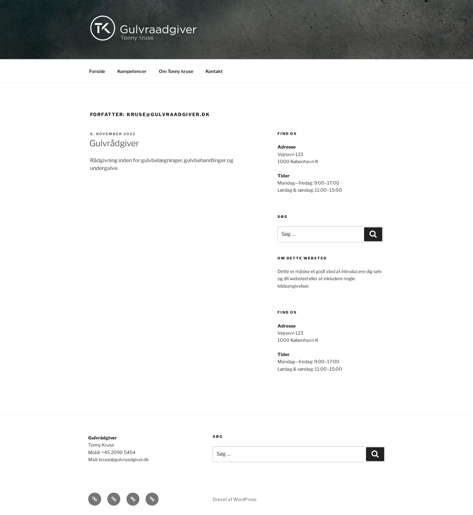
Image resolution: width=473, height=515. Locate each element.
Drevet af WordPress (234, 499)
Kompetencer (132, 71)
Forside (97, 71)
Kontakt (214, 71)
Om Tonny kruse (176, 71)
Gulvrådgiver (114, 143)
